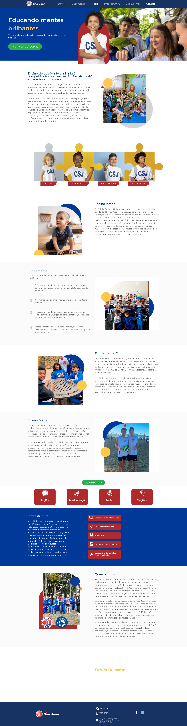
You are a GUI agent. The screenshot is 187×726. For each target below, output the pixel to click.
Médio (94, 4)
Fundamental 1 (78, 183)
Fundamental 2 (108, 183)
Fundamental (78, 4)
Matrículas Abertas (25, 46)
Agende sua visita (93, 482)
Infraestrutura (112, 4)
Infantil (60, 4)
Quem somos (133, 4)
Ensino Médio (138, 183)
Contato (150, 4)
